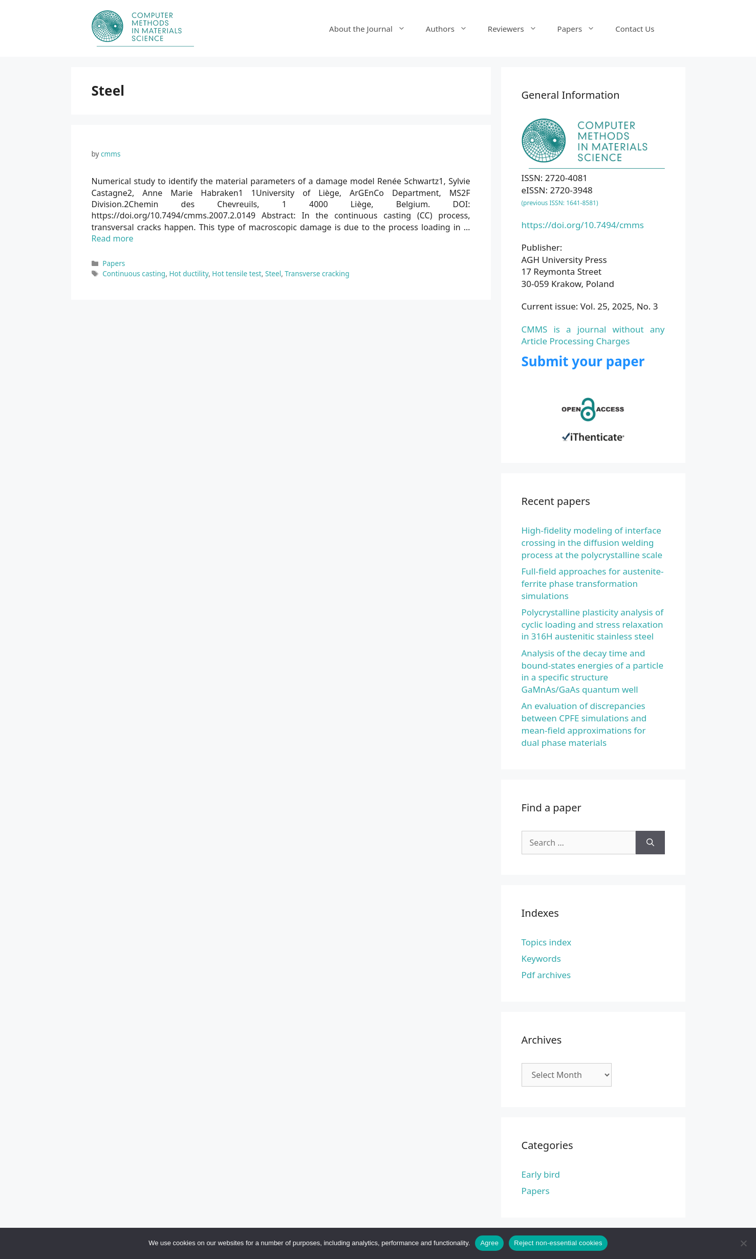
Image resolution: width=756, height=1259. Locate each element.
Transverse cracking (317, 273)
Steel (273, 273)
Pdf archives (546, 975)
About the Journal (372, 28)
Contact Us (634, 29)
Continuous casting (133, 273)
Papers (581, 28)
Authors (452, 28)
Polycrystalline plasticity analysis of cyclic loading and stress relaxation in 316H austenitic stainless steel (593, 624)
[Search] (650, 842)
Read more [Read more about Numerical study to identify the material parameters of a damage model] (113, 238)
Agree (489, 1243)
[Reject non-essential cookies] (743, 1243)
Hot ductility (188, 273)
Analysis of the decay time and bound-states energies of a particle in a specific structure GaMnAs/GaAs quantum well (593, 671)
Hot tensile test (236, 273)
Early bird (541, 1174)
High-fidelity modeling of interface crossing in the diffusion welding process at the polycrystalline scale (592, 542)
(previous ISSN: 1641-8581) (560, 202)
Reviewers (517, 28)
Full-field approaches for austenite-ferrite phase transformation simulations (593, 583)
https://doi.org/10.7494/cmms (583, 225)
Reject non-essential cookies (558, 1243)
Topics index (547, 942)
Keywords (541, 958)
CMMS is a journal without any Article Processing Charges (593, 335)
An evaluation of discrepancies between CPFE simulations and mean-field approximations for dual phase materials (584, 724)
